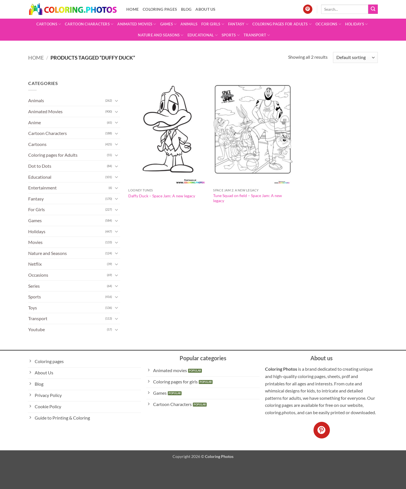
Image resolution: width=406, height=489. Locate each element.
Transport (257, 35)
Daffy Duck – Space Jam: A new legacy (161, 195)
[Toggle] (116, 100)
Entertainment (42, 187)
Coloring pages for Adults (282, 24)
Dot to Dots (39, 166)
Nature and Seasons (160, 35)
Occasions (328, 24)
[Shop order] (355, 57)
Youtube (36, 329)
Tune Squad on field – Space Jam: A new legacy (247, 198)
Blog (186, 9)
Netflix (35, 264)
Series (34, 286)
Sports (231, 35)
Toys (32, 307)
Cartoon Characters (89, 24)
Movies (35, 242)
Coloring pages (160, 9)
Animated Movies (136, 24)
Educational (202, 35)
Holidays (356, 24)
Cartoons (48, 24)
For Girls (212, 24)
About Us (205, 9)
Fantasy (238, 24)
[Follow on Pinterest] (307, 9)
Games (168, 24)
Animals (188, 24)
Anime (34, 122)
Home (132, 9)
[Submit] (373, 9)
